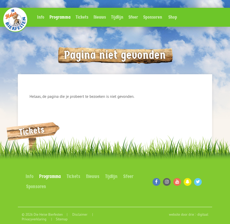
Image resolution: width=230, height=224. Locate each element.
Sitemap (61, 219)
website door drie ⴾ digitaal (188, 214)
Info (40, 17)
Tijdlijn (117, 17)
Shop (172, 17)
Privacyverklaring (34, 219)
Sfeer (133, 17)
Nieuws (100, 17)
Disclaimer (80, 214)
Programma (59, 17)
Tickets (82, 17)
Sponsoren (152, 17)
